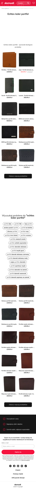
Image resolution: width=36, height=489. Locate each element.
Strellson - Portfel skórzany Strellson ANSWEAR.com (16, 70)
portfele (12, 231)
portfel (7, 224)
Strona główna (5, 8)
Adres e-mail (5, 443)
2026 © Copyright (18, 486)
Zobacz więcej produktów (18, 176)
